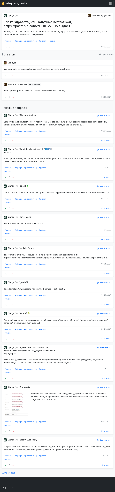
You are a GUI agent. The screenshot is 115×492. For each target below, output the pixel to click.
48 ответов (105, 338)
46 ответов (105, 177)
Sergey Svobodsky (28, 439)
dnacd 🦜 (24, 185)
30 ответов (105, 431)
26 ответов (105, 378)
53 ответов (105, 304)
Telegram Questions (15, 3)
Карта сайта (8, 487)
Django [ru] (11, 15)
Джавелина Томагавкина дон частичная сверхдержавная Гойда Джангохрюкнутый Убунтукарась (29, 350)
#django (18, 41)
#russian (51, 41)
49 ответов (105, 140)
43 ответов (105, 465)
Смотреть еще (8, 472)
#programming (30, 41)
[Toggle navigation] (110, 3)
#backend (9, 41)
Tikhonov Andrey (28, 115)
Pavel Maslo (25, 217)
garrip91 (24, 282)
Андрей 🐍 (25, 313)
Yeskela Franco (27, 248)
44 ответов (105, 239)
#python (42, 41)
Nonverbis (25, 387)
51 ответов (105, 273)
